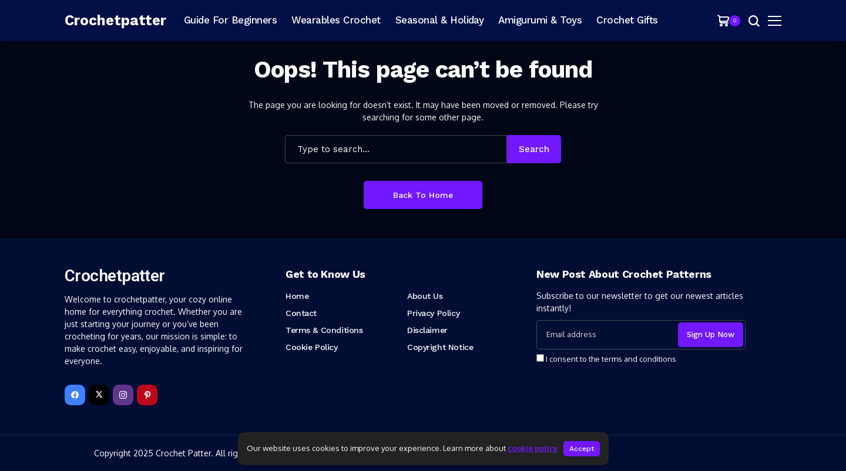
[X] (99, 395)
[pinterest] (147, 395)
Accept (581, 449)
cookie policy (533, 448)
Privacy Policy (433, 313)
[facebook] (75, 395)
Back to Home (423, 195)
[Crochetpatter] (117, 20)
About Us (425, 296)
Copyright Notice (440, 347)
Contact (301, 313)
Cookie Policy (312, 347)
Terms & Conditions (324, 330)
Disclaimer (427, 330)
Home (297, 296)
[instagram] (123, 395)
